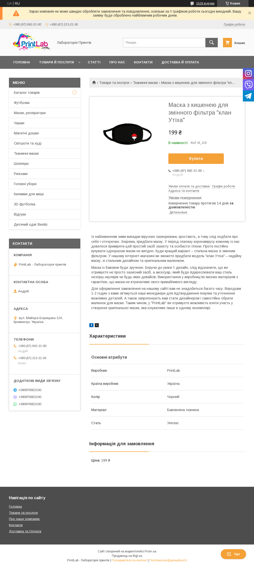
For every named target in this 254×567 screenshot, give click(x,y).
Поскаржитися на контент (129, 560)
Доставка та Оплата (25, 531)
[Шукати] (211, 42)
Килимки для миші (29, 194)
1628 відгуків (205, 3)
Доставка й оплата (180, 62)
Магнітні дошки (26, 133)
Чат (233, 554)
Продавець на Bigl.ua (127, 556)
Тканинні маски (145, 83)
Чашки (19, 123)
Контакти (143, 62)
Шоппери (21, 164)
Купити (196, 158)
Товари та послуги (114, 83)
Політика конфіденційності (168, 560)
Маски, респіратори (30, 113)
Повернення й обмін (33, 75)
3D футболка (24, 204)
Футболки (22, 103)
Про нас (117, 62)
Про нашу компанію (24, 519)
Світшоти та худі (27, 143)
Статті (94, 62)
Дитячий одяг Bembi (30, 224)
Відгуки (20, 214)
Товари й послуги (56, 62)
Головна (21, 62)
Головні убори (25, 184)
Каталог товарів (27, 93)
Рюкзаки (21, 174)
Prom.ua (150, 551)
